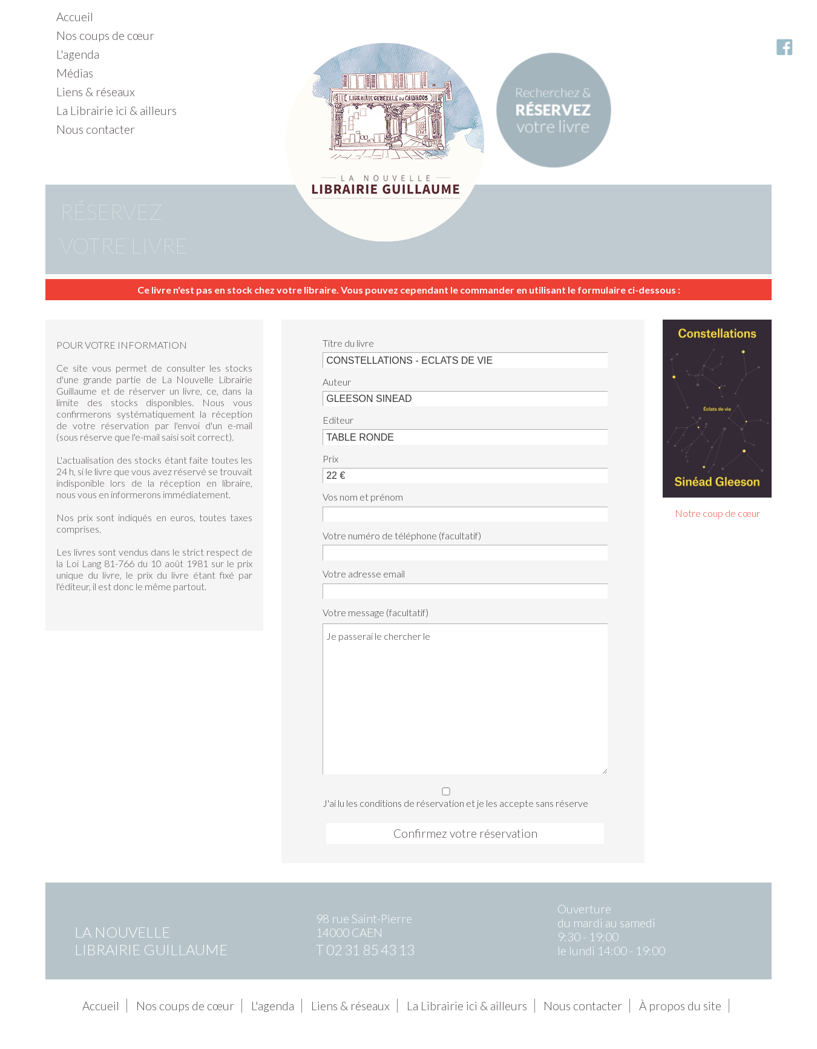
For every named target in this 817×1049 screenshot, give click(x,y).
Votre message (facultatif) (375, 612)
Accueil (74, 17)
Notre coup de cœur (717, 513)
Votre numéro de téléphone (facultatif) (402, 535)
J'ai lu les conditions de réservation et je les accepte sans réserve (461, 795)
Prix (330, 458)
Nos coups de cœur (105, 35)
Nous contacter (95, 129)
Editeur (338, 420)
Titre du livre (348, 343)
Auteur (337, 381)
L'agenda (77, 54)
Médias (74, 73)
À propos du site (680, 1006)
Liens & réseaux (95, 92)
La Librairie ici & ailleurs (116, 110)
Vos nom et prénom (363, 496)
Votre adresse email (364, 573)
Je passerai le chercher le (465, 698)
